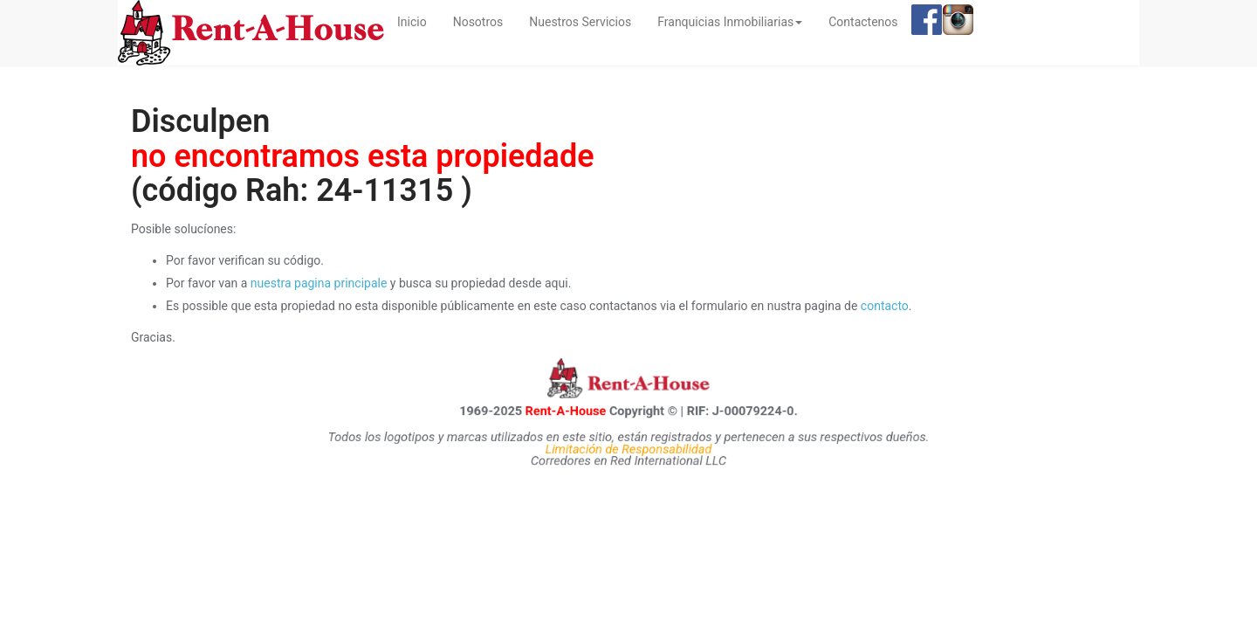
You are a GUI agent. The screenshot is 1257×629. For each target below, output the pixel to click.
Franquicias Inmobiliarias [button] (729, 22)
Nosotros (478, 22)
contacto (885, 306)
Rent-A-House (564, 410)
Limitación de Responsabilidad (629, 448)
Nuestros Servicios (580, 22)
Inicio (418, 20)
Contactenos (862, 22)
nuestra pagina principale (319, 283)
